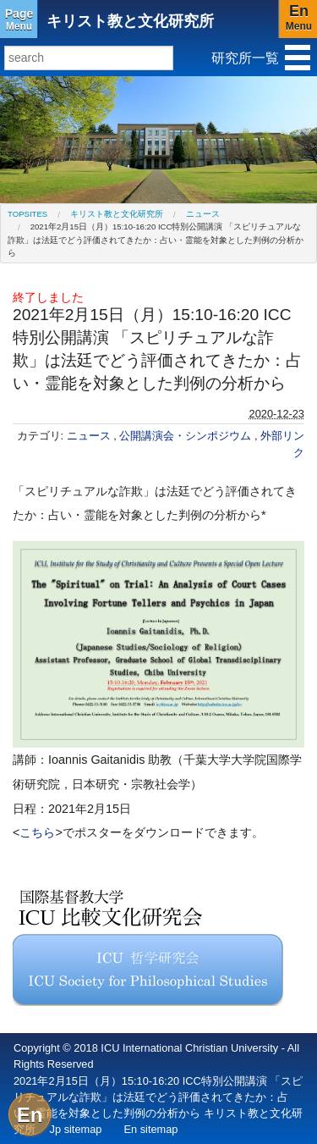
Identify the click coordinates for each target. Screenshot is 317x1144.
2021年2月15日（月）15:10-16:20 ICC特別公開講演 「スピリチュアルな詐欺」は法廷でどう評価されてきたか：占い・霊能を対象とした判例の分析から (155, 239)
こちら (37, 832)
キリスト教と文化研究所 (130, 21)
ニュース (203, 213)
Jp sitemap (76, 1129)
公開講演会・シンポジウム (186, 435)
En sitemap (150, 1129)
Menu (19, 19)
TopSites (27, 213)
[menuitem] (27, 213)
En (30, 1114)
